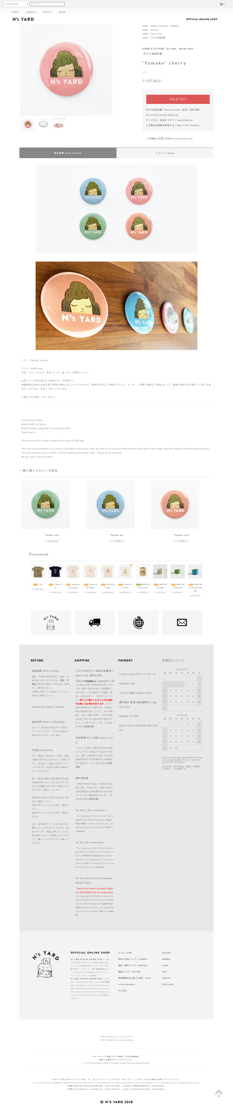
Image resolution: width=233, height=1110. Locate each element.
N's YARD (122, 990)
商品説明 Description (68, 153)
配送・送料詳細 (191, 109)
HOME (145, 26)
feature (45, 11)
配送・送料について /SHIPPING (133, 965)
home (15, 11)
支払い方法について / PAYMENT (133, 959)
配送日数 (89, 726)
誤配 (62, 680)
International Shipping (165, 114)
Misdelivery (38, 706)
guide (60, 11)
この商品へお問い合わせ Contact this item (167, 138)
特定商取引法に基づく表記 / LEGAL (134, 978)
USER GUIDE (168, 984)
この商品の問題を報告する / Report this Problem (173, 125)
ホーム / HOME (125, 953)
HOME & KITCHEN (159, 26)
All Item (154, 30)
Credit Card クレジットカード (137, 674)
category (28, 11)
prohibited (58, 1083)
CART (164, 971)
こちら (67, 683)
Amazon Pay (127, 683)
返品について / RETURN (129, 971)
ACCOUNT (166, 953)
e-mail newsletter (126, 984)
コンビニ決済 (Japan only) (135, 692)
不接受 (69, 1086)
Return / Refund (55, 706)
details (81, 831)
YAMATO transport (92, 855)
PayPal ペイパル (129, 716)
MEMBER (166, 959)
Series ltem (156, 34)
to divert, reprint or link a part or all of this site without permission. (122, 1063)
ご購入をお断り (157, 1079)
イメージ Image (165, 153)
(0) (222, 4)
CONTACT (166, 978)
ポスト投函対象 (158, 37)
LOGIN (165, 965)
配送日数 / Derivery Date (166, 109)
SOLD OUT (178, 99)
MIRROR (174, 26)
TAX (108, 827)
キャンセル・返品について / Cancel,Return (169, 120)
